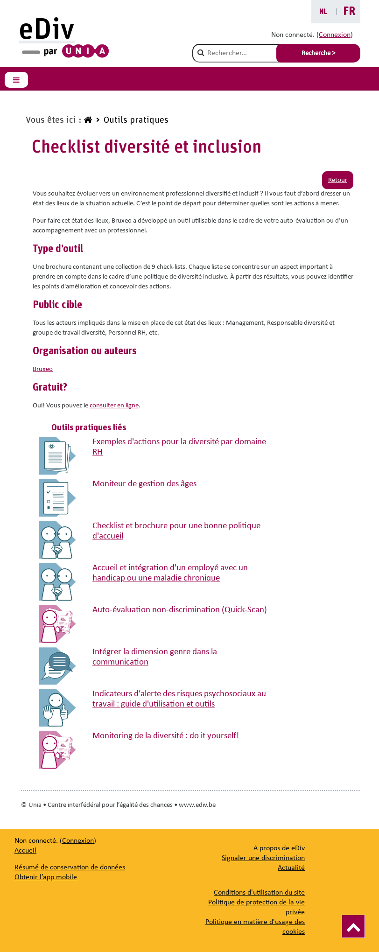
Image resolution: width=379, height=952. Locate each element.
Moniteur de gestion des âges (144, 484)
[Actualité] (291, 868)
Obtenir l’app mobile (45, 877)
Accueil (25, 850)
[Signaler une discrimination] (263, 858)
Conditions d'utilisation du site (259, 892)
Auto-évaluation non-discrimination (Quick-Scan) (179, 610)
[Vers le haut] (353, 926)
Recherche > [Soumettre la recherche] (318, 53)
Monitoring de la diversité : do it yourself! (165, 736)
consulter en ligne (114, 405)
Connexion (335, 35)
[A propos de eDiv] (279, 848)
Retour (337, 180)
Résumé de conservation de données (69, 867)
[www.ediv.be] (86, 120)
